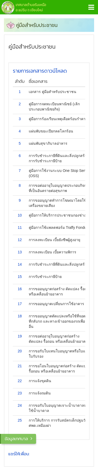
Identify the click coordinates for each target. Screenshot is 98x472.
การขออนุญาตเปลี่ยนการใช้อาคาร (56, 304)
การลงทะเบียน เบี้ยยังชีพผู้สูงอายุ (54, 240)
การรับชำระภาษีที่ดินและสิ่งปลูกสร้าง (59, 264)
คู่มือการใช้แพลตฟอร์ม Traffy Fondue (58, 227)
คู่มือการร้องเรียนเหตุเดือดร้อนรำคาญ (59, 119)
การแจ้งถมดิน (40, 393)
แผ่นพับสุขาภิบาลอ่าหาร (48, 143)
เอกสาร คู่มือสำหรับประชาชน (52, 92)
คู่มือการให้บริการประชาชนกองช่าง (57, 215)
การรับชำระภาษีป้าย (45, 277)
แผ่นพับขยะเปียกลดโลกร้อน (51, 131)
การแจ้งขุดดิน (40, 381)
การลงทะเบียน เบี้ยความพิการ (52, 252)
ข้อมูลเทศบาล (16, 438)
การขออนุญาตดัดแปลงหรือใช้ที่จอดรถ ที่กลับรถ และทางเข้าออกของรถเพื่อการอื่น (60, 321)
